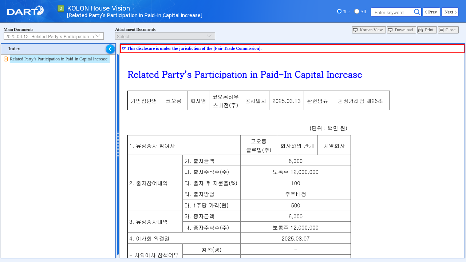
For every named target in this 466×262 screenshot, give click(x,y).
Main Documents (18, 29)
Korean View (371, 29)
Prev (432, 12)
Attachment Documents (135, 29)
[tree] (58, 59)
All (363, 11)
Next (449, 12)
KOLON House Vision (98, 8)
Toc (346, 11)
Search (417, 12)
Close (450, 29)
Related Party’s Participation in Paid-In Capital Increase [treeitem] (59, 58)
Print (429, 29)
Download (404, 29)
